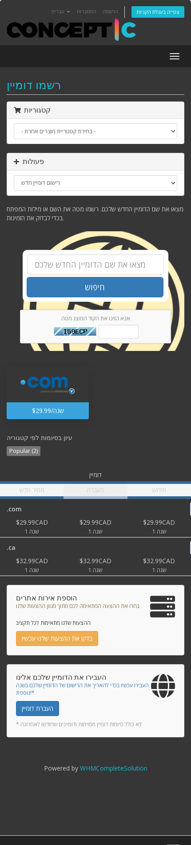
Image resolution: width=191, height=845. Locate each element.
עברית (61, 11)
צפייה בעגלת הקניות (158, 11)
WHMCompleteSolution (113, 768)
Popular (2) (23, 451)
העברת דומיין (37, 708)
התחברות (86, 11)
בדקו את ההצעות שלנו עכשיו (57, 638)
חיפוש (95, 287)
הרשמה (110, 11)
